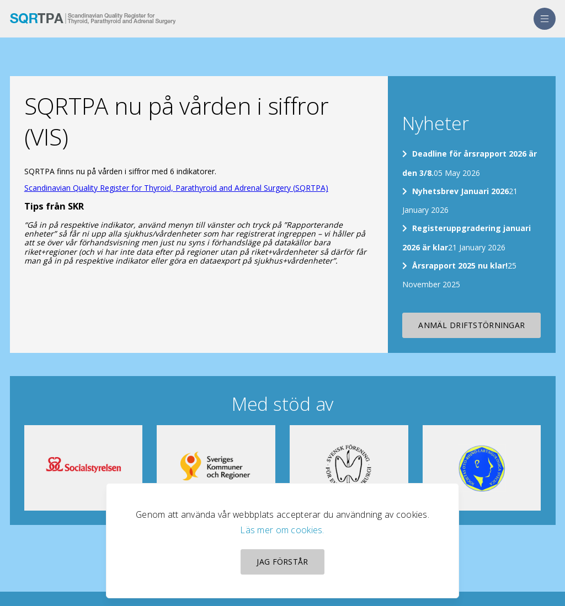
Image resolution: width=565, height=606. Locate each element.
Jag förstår (282, 561)
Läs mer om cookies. (282, 530)
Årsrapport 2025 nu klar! (460, 265)
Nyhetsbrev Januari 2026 (460, 191)
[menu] (545, 19)
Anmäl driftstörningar (471, 325)
